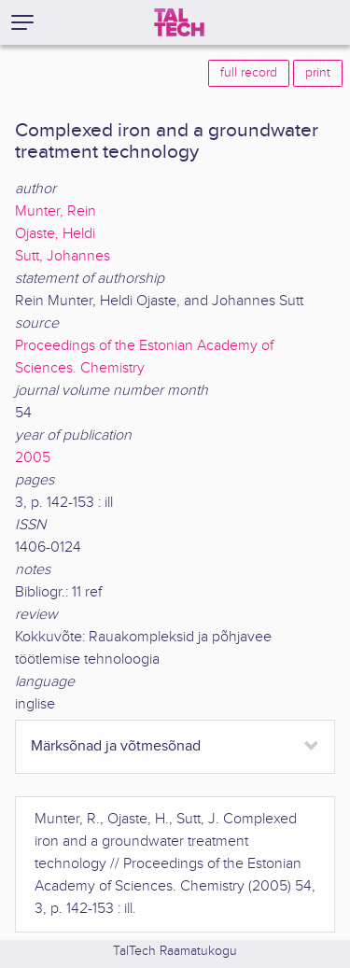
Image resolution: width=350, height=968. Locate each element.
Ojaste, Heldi (55, 234)
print (317, 72)
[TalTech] (179, 22)
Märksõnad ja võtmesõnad (116, 746)
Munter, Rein (55, 211)
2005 (32, 458)
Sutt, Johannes (62, 256)
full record (248, 72)
